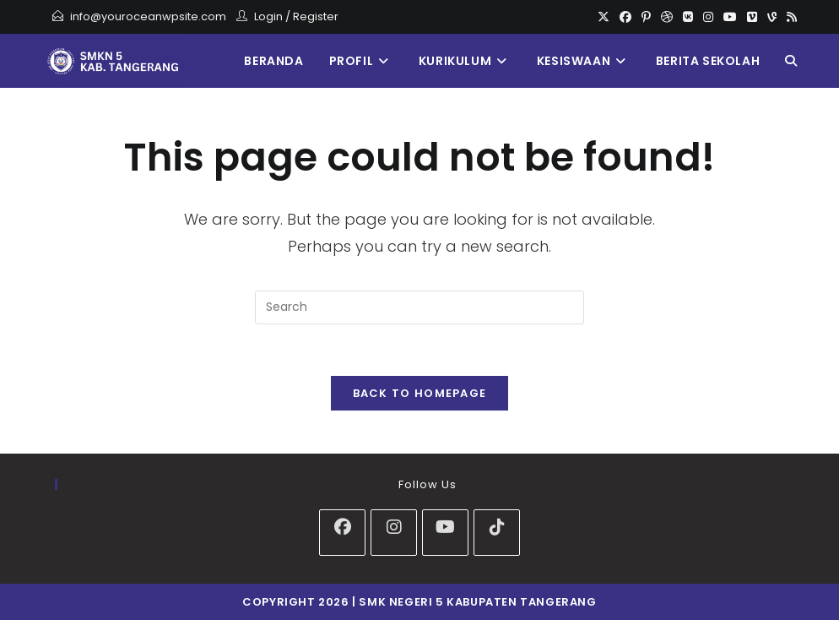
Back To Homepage (420, 393)
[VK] (688, 16)
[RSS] (789, 16)
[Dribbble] (667, 16)
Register (315, 16)
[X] (603, 16)
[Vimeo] (752, 16)
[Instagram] (708, 16)
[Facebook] (625, 16)
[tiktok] (497, 532)
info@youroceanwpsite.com (148, 16)
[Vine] (772, 16)
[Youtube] (730, 16)
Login (268, 16)
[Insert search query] (419, 307)
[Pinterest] (646, 16)
